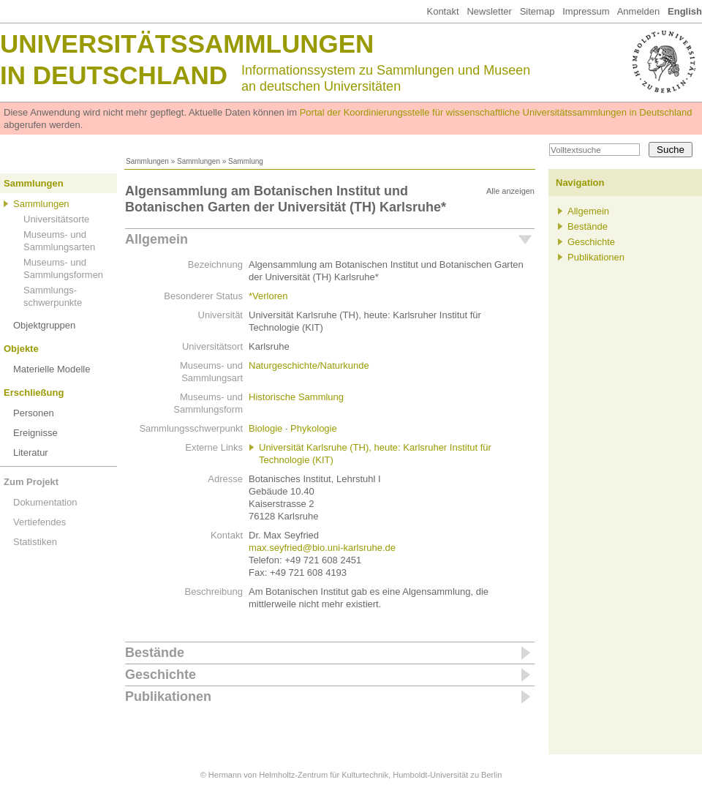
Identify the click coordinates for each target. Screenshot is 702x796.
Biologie (265, 428)
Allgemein (156, 239)
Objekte (21, 348)
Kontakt (442, 11)
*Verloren (268, 295)
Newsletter (489, 11)
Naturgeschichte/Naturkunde (309, 365)
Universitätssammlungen (187, 43)
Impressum (585, 11)
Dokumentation (45, 502)
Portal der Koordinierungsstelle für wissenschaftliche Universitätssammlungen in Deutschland (496, 112)
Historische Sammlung (296, 396)
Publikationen (168, 696)
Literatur (30, 452)
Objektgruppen (44, 325)
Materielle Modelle (52, 369)
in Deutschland (113, 75)
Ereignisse (35, 432)
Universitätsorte (56, 219)
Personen (33, 413)
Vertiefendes (39, 522)
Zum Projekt (31, 481)
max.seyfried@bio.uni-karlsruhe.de (322, 547)
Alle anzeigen (510, 191)
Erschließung (34, 392)
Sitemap (537, 11)
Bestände (154, 652)
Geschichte (160, 674)
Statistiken (35, 541)
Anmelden (638, 11)
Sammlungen (147, 161)
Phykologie (313, 428)
